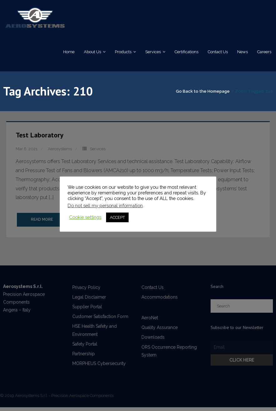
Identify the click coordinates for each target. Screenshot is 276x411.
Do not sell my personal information (105, 205)
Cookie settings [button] (85, 217)
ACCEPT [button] (117, 217)
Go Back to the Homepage (203, 94)
